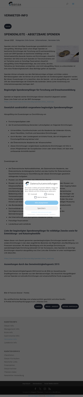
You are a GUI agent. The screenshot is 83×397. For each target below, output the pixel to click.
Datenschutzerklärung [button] (42, 214)
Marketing (49, 194)
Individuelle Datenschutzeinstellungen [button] (41, 211)
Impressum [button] (53, 214)
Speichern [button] (41, 208)
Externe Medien (40, 197)
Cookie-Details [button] (31, 214)
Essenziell (32, 194)
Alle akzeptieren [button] (41, 202)
